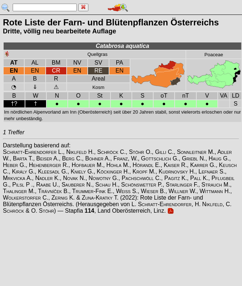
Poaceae (213, 54)
